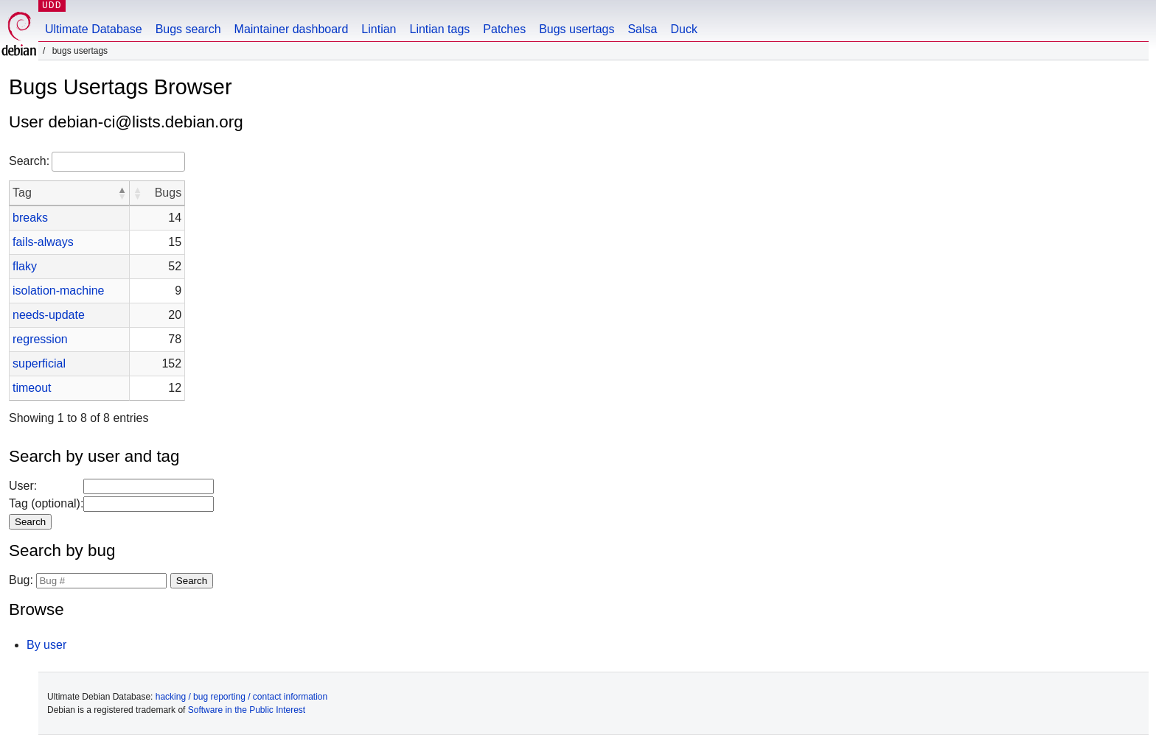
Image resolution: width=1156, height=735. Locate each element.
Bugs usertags (576, 29)
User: (23, 485)
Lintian (378, 29)
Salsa (642, 29)
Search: (29, 161)
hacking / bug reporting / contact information (241, 697)
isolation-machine (59, 290)
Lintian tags (439, 29)
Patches (504, 29)
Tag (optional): (46, 503)
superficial (39, 363)
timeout (32, 387)
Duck (683, 29)
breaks (30, 217)
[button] (121, 193)
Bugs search (188, 29)
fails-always (43, 242)
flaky (25, 266)
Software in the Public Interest (246, 710)
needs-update (49, 315)
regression (40, 339)
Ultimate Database (93, 29)
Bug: (21, 580)
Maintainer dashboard (291, 29)
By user (46, 645)
